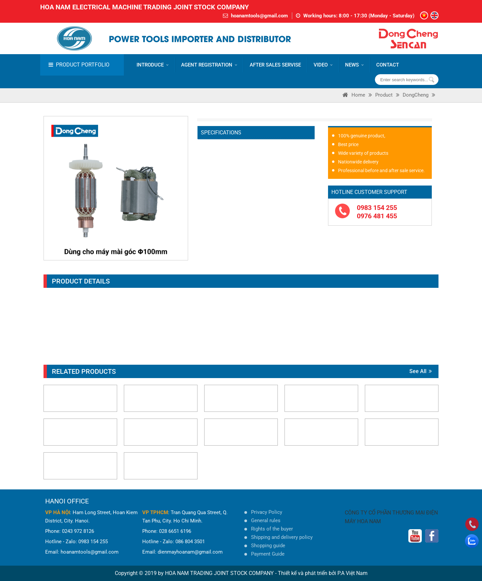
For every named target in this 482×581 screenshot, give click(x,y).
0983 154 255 (377, 208)
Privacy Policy (266, 512)
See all (420, 371)
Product (384, 95)
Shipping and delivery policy (282, 537)
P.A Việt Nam (352, 573)
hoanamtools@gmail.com (259, 16)
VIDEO (323, 65)
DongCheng (415, 95)
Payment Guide (268, 554)
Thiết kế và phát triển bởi (307, 573)
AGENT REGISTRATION (209, 65)
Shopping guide (268, 546)
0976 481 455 (377, 216)
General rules (265, 520)
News (354, 65)
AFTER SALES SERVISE (275, 65)
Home (358, 95)
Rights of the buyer (272, 529)
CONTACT (387, 65)
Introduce (152, 65)
